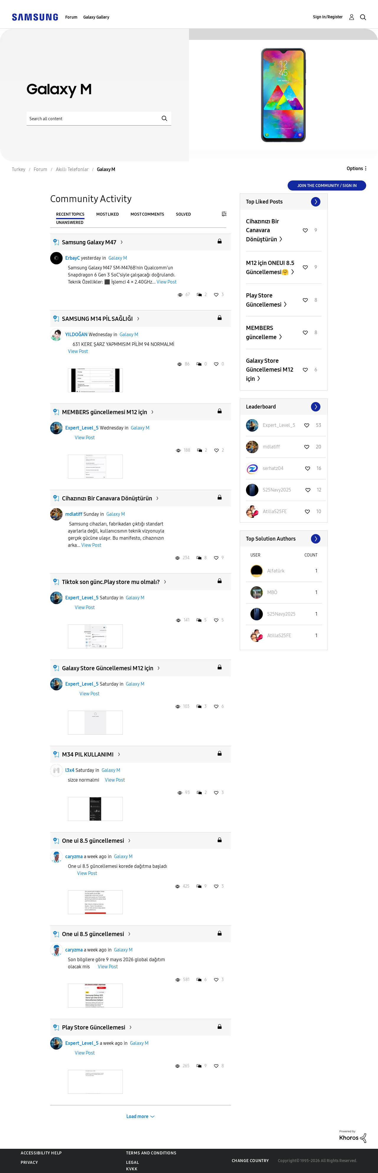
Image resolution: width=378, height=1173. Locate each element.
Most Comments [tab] (147, 214)
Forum (71, 17)
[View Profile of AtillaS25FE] (275, 511)
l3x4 (69, 770)
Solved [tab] (183, 214)
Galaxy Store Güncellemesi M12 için (107, 668)
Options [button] (355, 168)
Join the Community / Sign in (327, 185)
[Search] (99, 119)
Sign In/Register (328, 16)
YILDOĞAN (76, 334)
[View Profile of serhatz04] (273, 468)
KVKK (131, 1169)
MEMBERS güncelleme (262, 332)
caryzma (74, 856)
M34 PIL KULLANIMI (88, 754)
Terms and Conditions (151, 1153)
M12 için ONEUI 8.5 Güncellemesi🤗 (270, 267)
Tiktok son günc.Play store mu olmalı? (111, 581)
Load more (137, 1116)
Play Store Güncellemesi (93, 1027)
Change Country (250, 1160)
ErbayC (72, 258)
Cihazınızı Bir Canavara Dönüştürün (107, 498)
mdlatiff (73, 514)
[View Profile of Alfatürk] (275, 571)
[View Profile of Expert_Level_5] (279, 425)
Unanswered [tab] (69, 222)
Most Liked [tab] (107, 214)
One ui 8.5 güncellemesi (93, 840)
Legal (132, 1162)
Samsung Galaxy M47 (89, 242)
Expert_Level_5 (82, 428)
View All (284, 202)
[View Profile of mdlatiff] (271, 447)
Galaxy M (117, 258)
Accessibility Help (41, 1153)
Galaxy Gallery (96, 17)
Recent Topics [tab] (70, 214)
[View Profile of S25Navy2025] (277, 490)
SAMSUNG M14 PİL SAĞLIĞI (97, 318)
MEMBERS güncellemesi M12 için (104, 412)
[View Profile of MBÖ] (272, 592)
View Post (167, 282)
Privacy (29, 1162)
